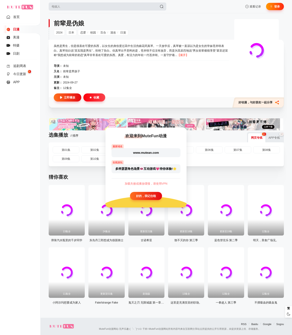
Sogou (280, 324)
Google (267, 324)
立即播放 (67, 97)
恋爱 (83, 32)
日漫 (123, 32)
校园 (93, 32)
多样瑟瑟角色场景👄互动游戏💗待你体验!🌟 (146, 168)
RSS (244, 324)
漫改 (113, 32)
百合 (103, 32)
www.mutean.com (146, 152)
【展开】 (183, 55)
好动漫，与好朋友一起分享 (258, 102)
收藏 (94, 97)
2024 (59, 32)
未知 (66, 65)
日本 (71, 32)
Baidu (254, 324)
